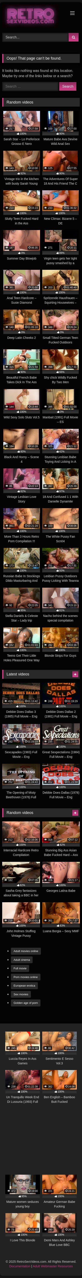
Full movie (20, 968)
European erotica (24, 985)
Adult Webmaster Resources (53, 1266)
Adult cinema (22, 959)
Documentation (19, 1266)
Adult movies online (26, 951)
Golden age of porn (26, 1002)
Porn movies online (26, 977)
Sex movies (21, 994)
